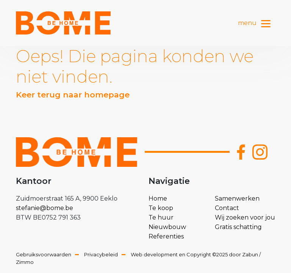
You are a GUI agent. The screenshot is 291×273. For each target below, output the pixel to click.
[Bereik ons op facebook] (241, 152)
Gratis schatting (238, 227)
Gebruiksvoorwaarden (43, 254)
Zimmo (25, 262)
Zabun (250, 254)
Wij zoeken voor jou (245, 217)
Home (158, 198)
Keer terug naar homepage (73, 94)
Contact (227, 208)
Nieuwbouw (167, 227)
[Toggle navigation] (266, 23)
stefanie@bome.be (44, 208)
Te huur (161, 217)
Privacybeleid (101, 254)
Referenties (166, 236)
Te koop (161, 208)
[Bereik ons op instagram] (260, 152)
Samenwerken (237, 198)
